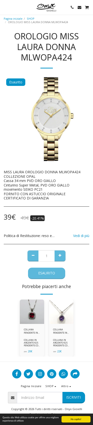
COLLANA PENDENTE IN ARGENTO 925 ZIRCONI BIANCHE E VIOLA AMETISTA (60, 331)
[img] (32, 312)
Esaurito (46, 273)
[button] (5, 7)
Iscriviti (73, 397)
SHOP (30, 18)
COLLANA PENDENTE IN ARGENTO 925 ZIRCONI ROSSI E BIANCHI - (32, 331)
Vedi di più (81, 236)
